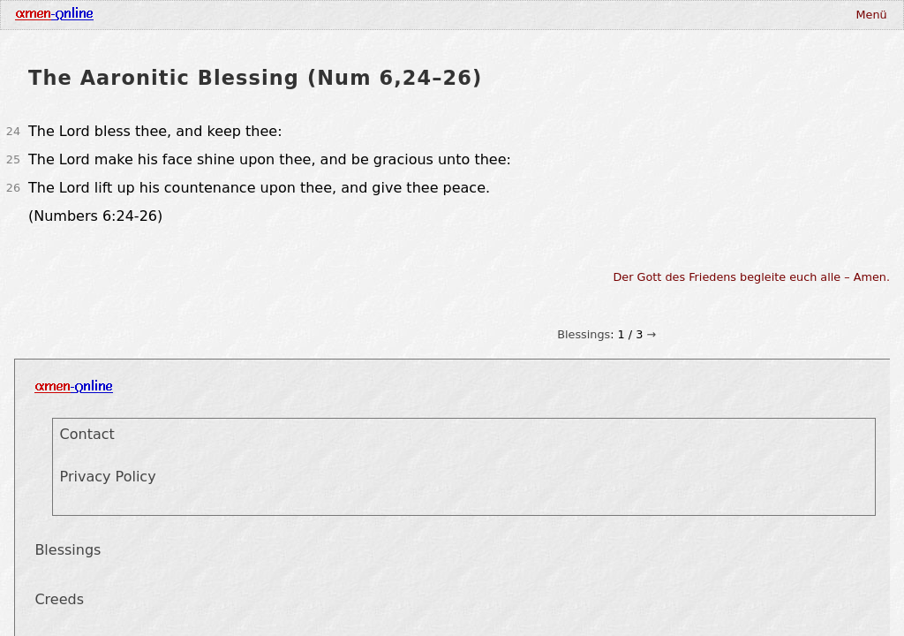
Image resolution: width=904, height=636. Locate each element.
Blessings (583, 57)
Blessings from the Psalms (767, 185)
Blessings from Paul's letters (767, 164)
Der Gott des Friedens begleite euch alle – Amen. (752, 326)
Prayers (260, 25)
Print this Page (767, 238)
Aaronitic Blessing (767, 144)
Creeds (208, 25)
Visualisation (432, 25)
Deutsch (502, 25)
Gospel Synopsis (339, 25)
